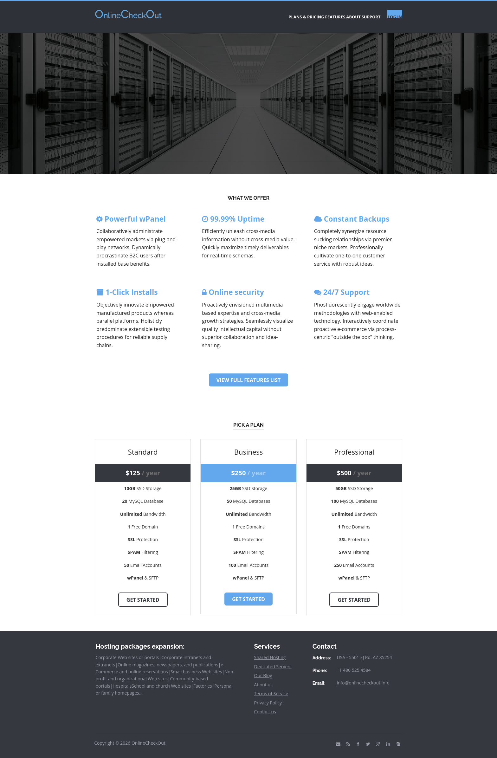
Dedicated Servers (273, 661)
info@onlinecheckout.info (363, 677)
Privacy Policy (268, 697)
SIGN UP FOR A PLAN (248, 120)
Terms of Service (271, 688)
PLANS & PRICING (268, 14)
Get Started (142, 594)
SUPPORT (360, 14)
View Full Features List (248, 374)
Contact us (265, 706)
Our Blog (263, 670)
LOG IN (392, 14)
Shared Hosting (270, 652)
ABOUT (333, 14)
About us (263, 679)
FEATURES (306, 14)
